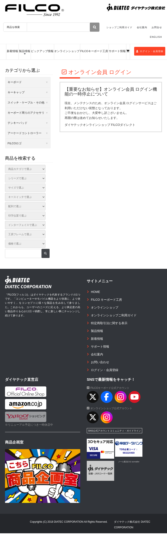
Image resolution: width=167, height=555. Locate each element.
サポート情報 (117, 51)
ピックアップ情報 (42, 51)
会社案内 (142, 27)
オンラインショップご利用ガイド (114, 315)
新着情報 (12, 51)
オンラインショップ (67, 51)
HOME (95, 292)
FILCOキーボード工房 (94, 51)
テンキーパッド (17, 123)
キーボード (15, 82)
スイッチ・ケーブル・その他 (26, 102)
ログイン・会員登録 (149, 51)
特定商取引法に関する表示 (109, 323)
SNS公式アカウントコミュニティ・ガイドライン (114, 430)
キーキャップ (16, 92)
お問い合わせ (100, 362)
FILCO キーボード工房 (106, 299)
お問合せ (157, 27)
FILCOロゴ (15, 143)
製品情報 (24, 51)
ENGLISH (156, 37)
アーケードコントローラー (25, 133)
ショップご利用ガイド (119, 27)
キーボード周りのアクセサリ (26, 112)
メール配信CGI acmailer (128, 462)
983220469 (129, 453)
